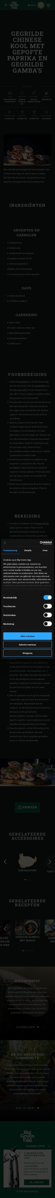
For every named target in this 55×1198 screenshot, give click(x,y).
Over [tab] (45, 550)
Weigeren (27, 653)
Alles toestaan (27, 636)
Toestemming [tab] (10, 550)
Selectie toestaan (27, 644)
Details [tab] (28, 550)
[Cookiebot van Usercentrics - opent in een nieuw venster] (39, 543)
